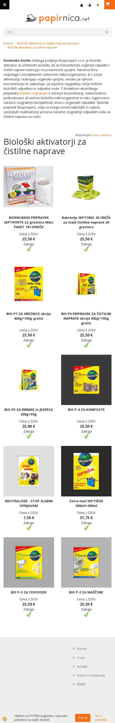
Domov (8, 43)
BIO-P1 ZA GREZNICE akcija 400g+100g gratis (29, 316)
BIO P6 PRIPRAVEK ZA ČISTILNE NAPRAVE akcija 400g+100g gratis (86, 318)
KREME (81, 684)
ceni (95, 135)
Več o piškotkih (101, 718)
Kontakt (82, 667)
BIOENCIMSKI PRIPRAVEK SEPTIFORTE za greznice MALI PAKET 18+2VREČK (28, 222)
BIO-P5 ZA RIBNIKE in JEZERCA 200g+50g (28, 411)
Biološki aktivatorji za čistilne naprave (32, 47)
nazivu (105, 135)
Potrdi (82, 718)
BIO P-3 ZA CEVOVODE (29, 592)
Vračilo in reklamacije (91, 675)
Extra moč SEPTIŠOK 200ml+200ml (86, 503)
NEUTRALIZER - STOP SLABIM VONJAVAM (29, 503)
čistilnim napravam (33, 93)
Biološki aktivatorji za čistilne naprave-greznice (48, 43)
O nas (81, 658)
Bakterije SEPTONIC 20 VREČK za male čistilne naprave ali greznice (86, 222)
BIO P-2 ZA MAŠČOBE (86, 592)
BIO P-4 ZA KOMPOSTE (86, 409)
